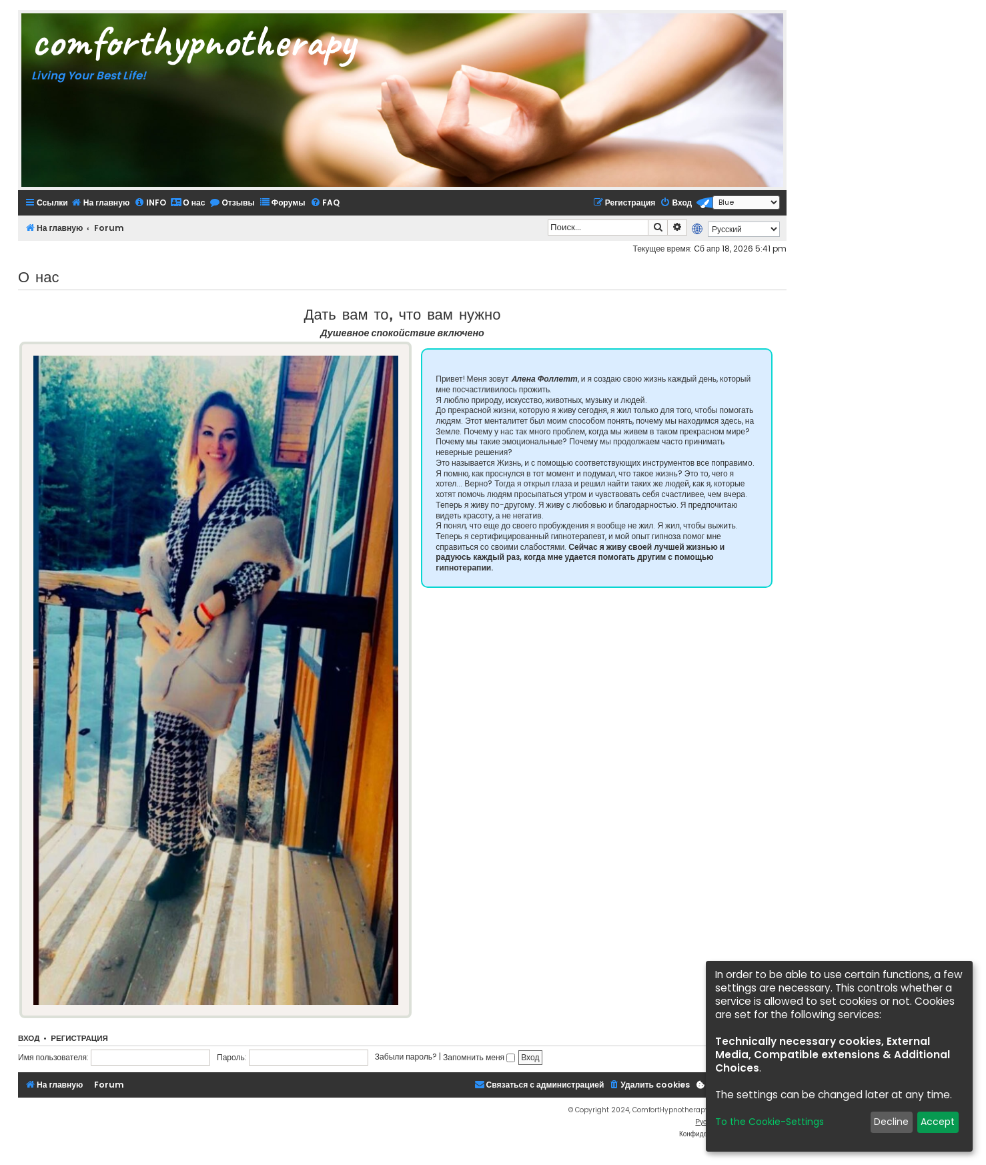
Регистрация (79, 1038)
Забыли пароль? (406, 1057)
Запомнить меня (479, 1057)
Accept (938, 1121)
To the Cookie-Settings (769, 1121)
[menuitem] (100, 202)
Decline (891, 1121)
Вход (28, 1038)
